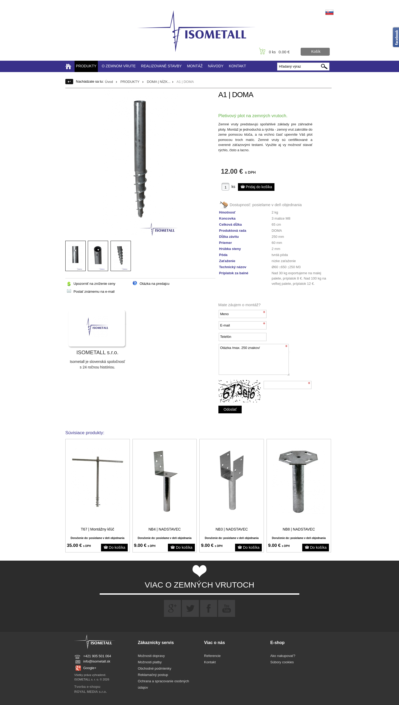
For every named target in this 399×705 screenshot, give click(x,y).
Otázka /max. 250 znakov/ (254, 360)
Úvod (109, 82)
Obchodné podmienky (154, 668)
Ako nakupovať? (282, 656)
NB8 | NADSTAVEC (299, 529)
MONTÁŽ (195, 66)
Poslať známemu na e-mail (94, 292)
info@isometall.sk (96, 661)
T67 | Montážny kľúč (97, 529)
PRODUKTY (86, 66)
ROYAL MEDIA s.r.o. (90, 692)
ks (233, 186)
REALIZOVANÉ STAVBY (161, 66)
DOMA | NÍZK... (158, 82)
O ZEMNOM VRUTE (119, 66)
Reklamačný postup (153, 675)
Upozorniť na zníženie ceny (94, 284)
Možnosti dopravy (151, 656)
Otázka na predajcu (154, 284)
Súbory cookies (282, 662)
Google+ (90, 668)
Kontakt (210, 662)
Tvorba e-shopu (87, 687)
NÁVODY (215, 66)
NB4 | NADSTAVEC (164, 529)
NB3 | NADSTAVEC (231, 529)
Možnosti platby (150, 662)
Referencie (212, 656)
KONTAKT (237, 66)
